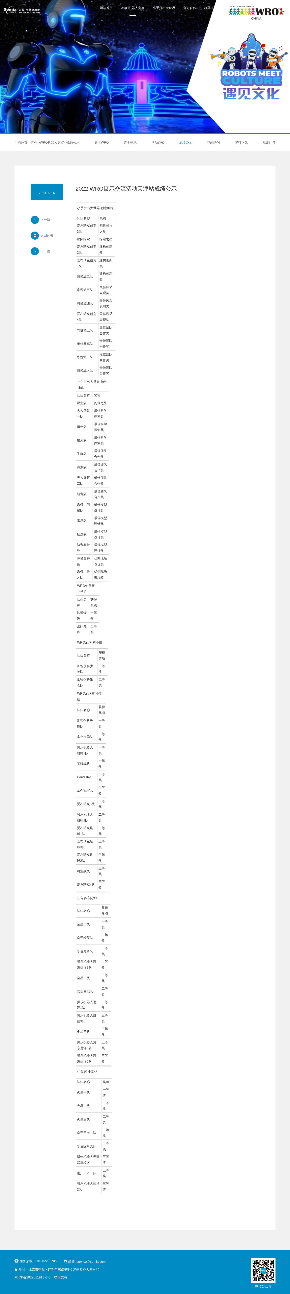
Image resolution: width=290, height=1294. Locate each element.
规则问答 (269, 142)
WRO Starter (237, 8)
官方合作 (189, 8)
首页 (34, 142)
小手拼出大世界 (164, 8)
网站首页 (106, 8)
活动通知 (157, 142)
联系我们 (261, 8)
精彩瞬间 (213, 142)
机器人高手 (212, 8)
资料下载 (241, 142)
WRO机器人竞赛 (133, 8)
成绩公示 (73, 142)
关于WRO (101, 142)
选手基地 (130, 142)
